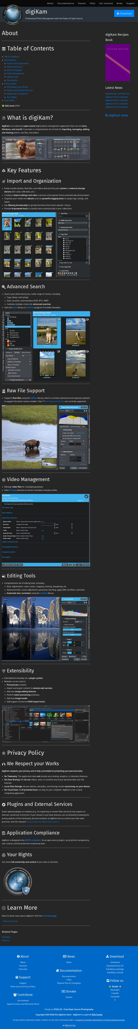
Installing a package (115, 969)
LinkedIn (115, 993)
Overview (6, 937)
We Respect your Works (17, 87)
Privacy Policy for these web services (42, 821)
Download (115, 962)
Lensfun (43, 593)
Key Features (10, 60)
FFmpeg (13, 490)
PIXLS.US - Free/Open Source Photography (73, 1009)
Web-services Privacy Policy (23, 986)
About (50, 3)
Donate (82, 3)
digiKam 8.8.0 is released (116, 100)
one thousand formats (54, 401)
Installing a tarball (115, 972)
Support (131, 3)
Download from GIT (115, 965)
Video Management (15, 73)
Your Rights (12, 97)
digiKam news (116, 115)
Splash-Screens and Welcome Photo (23, 1004)
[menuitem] (50, 3)
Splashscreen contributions (117, 93)
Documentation (66, 3)
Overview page (49, 916)
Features (6, 940)
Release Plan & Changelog (69, 983)
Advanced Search (14, 67)
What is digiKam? (12, 56)
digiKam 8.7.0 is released (116, 103)
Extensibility (12, 80)
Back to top (70, 1025)
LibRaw (33, 398)
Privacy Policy (10, 83)
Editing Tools (12, 77)
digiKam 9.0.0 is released (116, 97)
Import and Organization (18, 63)
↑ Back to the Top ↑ (10, 921)
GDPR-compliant (33, 840)
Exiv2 (14, 307)
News (119, 3)
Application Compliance (17, 93)
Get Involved (106, 3)
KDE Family (97, 1014)
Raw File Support (14, 70)
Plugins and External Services (20, 90)
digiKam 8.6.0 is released (116, 107)
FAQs (92, 3)
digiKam (36, 11)
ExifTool (30, 307)
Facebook (115, 996)
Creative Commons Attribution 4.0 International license (100, 1020)
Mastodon (115, 990)
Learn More (9, 100)
